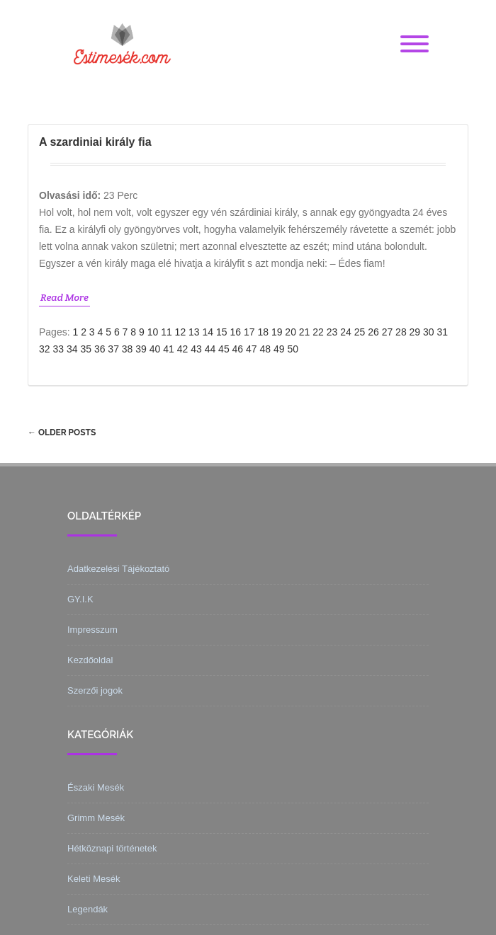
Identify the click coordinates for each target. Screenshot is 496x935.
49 (279, 349)
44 (210, 349)
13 (194, 332)
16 (235, 332)
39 (141, 349)
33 (58, 349)
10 (153, 332)
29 (415, 332)
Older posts (62, 432)
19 (277, 332)
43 (196, 349)
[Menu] (414, 44)
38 (127, 349)
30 (428, 332)
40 (155, 349)
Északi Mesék (95, 787)
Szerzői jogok (95, 690)
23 (332, 332)
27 (387, 332)
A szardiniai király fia (95, 142)
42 (182, 349)
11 (166, 332)
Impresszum (92, 629)
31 (443, 332)
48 (265, 349)
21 (304, 332)
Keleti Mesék (93, 878)
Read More (64, 297)
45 (224, 349)
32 (44, 349)
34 (72, 349)
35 (85, 349)
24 (345, 332)
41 (168, 349)
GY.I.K (80, 599)
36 (100, 349)
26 (373, 332)
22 (318, 332)
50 (292, 349)
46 (238, 349)
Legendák (87, 909)
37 (113, 349)
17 (249, 332)
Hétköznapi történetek (112, 848)
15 (221, 332)
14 (208, 332)
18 (263, 332)
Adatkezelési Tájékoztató (118, 568)
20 (290, 332)
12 (180, 332)
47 (251, 349)
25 (360, 332)
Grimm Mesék (96, 818)
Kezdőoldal (90, 660)
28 (401, 332)
